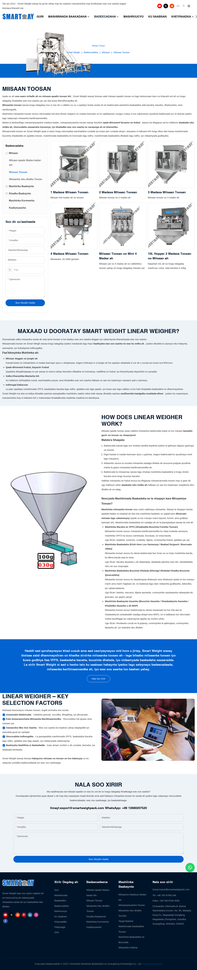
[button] (196, 16)
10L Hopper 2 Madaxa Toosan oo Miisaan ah (169, 256)
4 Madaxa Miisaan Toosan (69, 253)
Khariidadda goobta (152, 963)
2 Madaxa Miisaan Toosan (118, 192)
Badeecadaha (91, 52)
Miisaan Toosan (122, 52)
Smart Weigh (73, 52)
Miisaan (106, 52)
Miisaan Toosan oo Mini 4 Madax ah (118, 256)
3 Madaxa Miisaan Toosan (167, 192)
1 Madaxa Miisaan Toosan (69, 192)
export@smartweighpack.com (82, 808)
